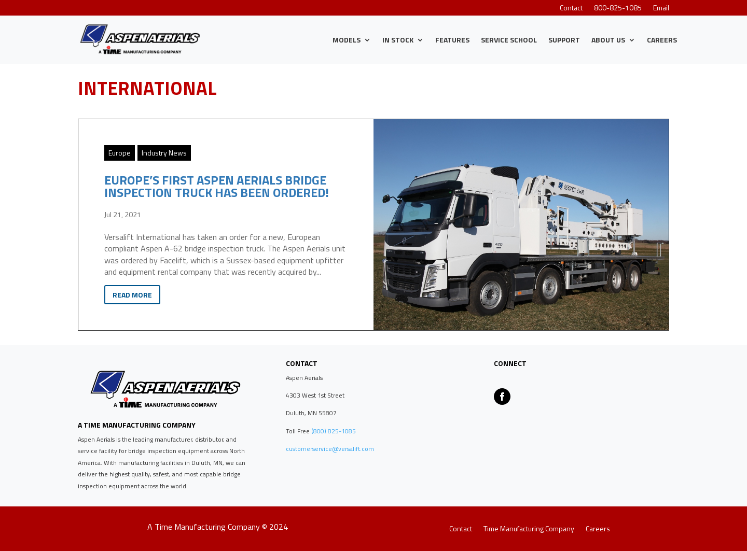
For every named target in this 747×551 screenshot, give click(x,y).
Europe (119, 152)
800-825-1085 (618, 8)
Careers (662, 39)
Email (661, 8)
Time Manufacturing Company (528, 529)
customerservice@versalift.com (330, 449)
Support (564, 39)
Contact (571, 8)
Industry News (164, 152)
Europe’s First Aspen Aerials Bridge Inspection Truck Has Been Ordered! (216, 186)
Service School (509, 39)
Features (452, 39)
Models (347, 39)
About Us (608, 39)
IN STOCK (397, 39)
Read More (132, 294)
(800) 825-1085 (333, 431)
